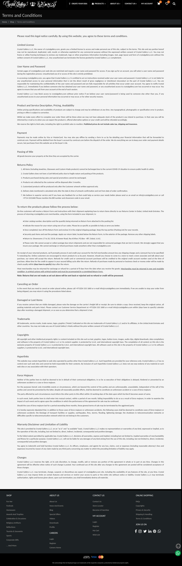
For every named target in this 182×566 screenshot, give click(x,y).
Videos (52, 518)
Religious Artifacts (13, 523)
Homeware (10, 510)
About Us (53, 501)
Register (52, 543)
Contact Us (97, 501)
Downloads (53, 523)
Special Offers (54, 514)
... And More (11, 545)
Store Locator (98, 506)
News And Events (56, 506)
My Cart (96, 530)
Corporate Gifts (12, 540)
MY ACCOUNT (147, 3)
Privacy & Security (143, 510)
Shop (12, 22)
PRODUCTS (99, 3)
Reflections (10, 527)
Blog (51, 510)
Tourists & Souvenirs (14, 531)
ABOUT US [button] (115, 3)
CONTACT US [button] (131, 3)
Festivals (9, 506)
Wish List (96, 535)
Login (51, 539)
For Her (9, 501)
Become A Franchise (101, 510)
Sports (9, 535)
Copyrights (140, 506)
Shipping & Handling (144, 514)
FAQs (138, 501)
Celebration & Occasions (16, 518)
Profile (52, 527)
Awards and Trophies (14, 514)
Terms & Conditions (144, 518)
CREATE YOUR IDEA (78, 3)
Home (4, 22)
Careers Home (55, 547)
